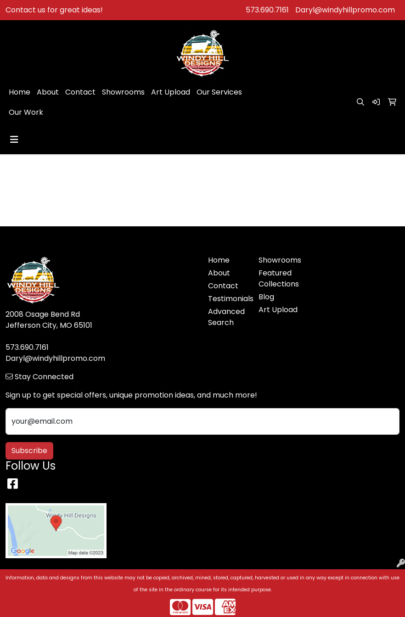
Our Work (26, 112)
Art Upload (170, 92)
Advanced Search (226, 317)
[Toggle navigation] (14, 139)
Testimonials (228, 298)
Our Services (219, 92)
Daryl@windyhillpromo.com (345, 10)
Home (19, 92)
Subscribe (29, 450)
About (48, 92)
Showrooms (123, 92)
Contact (80, 92)
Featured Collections (278, 278)
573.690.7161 (267, 10)
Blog (266, 297)
